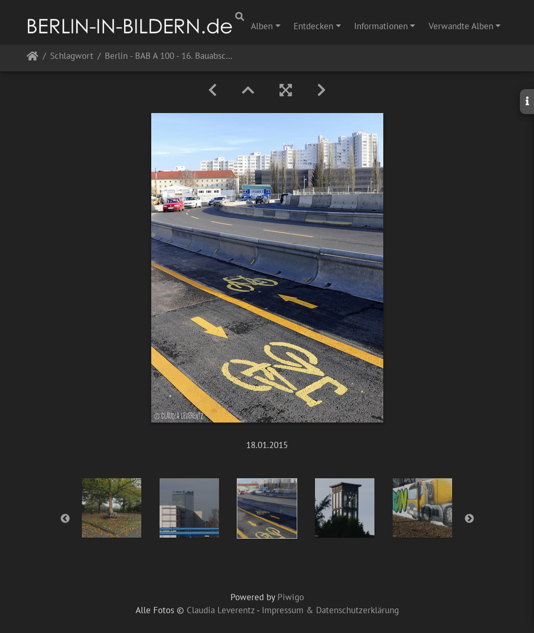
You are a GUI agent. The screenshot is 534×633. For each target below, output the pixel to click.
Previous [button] (65, 519)
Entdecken (313, 26)
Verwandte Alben (461, 26)
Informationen (381, 26)
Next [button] (469, 519)
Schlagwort (71, 56)
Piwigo (290, 597)
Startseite (33, 58)
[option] (112, 508)
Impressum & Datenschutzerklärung (330, 610)
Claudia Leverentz (220, 610)
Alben (262, 26)
